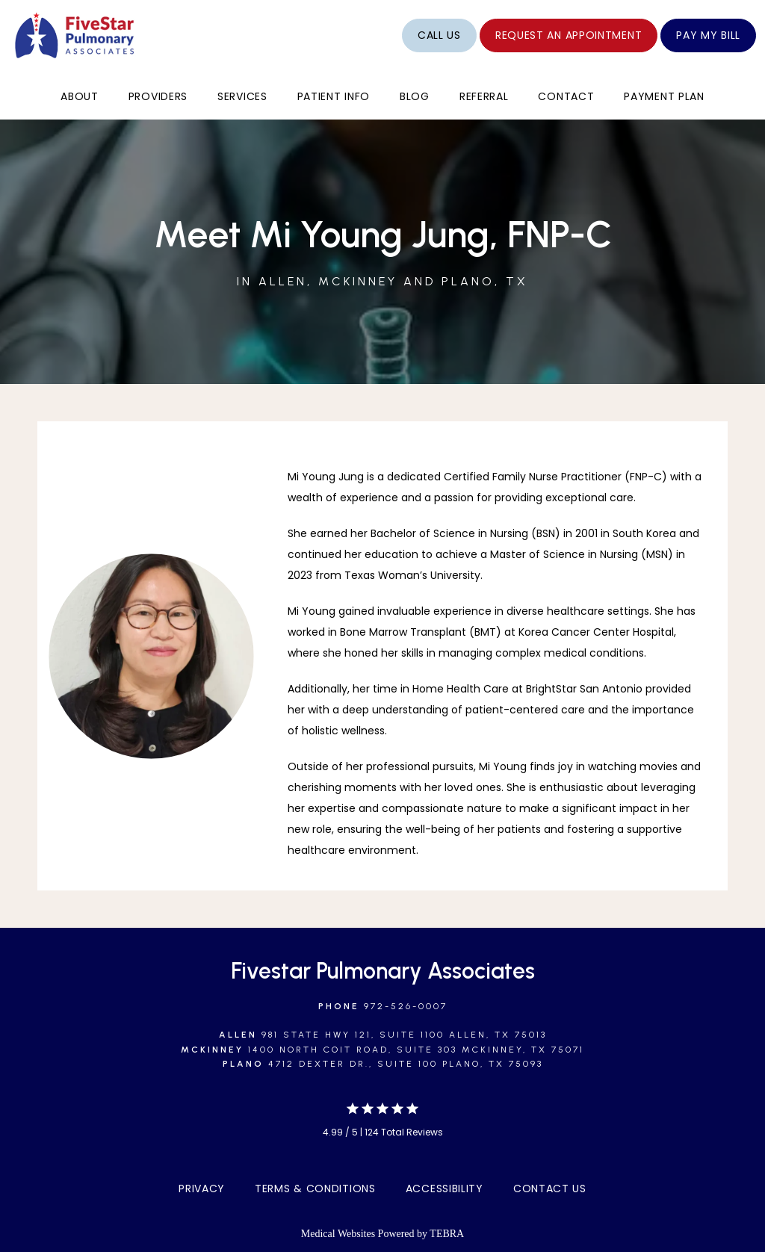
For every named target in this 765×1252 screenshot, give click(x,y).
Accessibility (444, 1188)
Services (242, 96)
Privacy (202, 1188)
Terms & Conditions (315, 1188)
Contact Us (549, 1188)
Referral (484, 96)
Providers (158, 96)
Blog (415, 96)
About (80, 96)
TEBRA (447, 1233)
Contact (566, 96)
